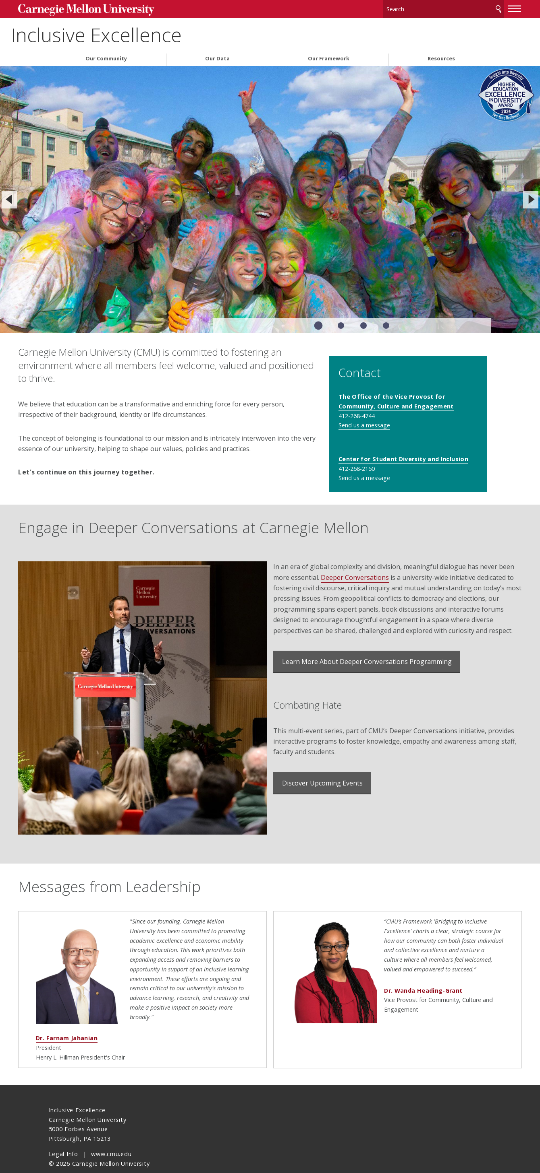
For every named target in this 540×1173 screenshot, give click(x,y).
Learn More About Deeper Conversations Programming (367, 672)
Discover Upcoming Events (322, 794)
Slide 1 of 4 (318, 323)
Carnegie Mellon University (109, 8)
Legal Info (63, 1138)
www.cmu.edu (111, 1138)
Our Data (217, 55)
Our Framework (328, 55)
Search (468, 8)
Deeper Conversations (391, 577)
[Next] (530, 197)
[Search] (418, 8)
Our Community (106, 55)
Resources (441, 55)
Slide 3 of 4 (363, 323)
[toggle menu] (484, 7)
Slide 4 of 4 (386, 323)
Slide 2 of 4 (341, 323)
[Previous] (9, 197)
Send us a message (387, 412)
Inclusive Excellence (134, 32)
